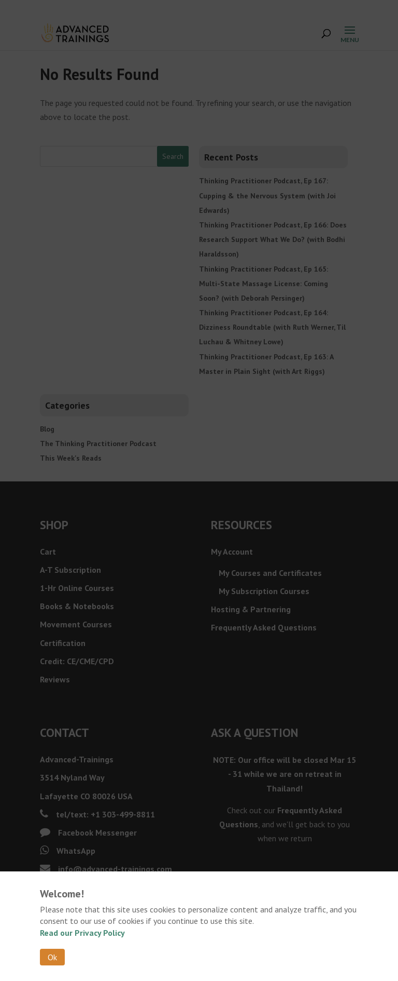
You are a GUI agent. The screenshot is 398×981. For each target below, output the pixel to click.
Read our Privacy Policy (82, 933)
